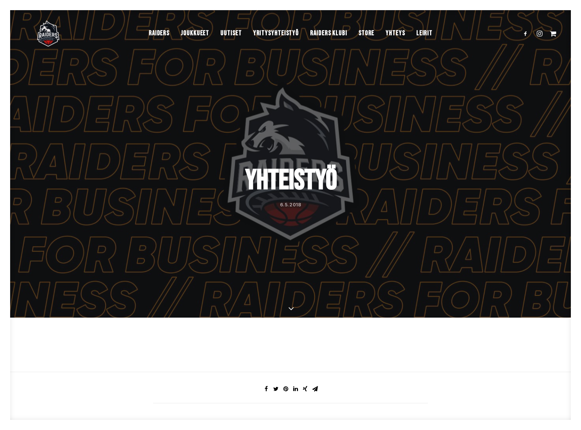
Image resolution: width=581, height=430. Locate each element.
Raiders (159, 48)
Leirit (424, 48)
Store (366, 48)
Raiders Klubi (328, 48)
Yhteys (395, 48)
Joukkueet (195, 48)
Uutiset (230, 48)
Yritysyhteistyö (276, 48)
